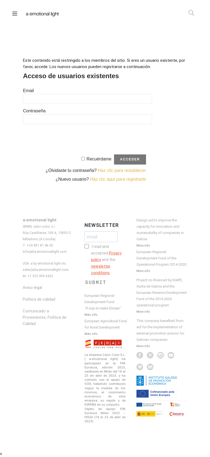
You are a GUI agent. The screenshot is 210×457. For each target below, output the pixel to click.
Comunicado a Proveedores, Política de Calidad (44, 317)
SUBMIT (95, 282)
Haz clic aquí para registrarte (118, 179)
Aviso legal (32, 287)
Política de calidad (39, 299)
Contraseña (34, 111)
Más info (90, 315)
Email (28, 90)
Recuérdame (99, 159)
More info (143, 245)
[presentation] (64, 138)
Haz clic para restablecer (122, 170)
